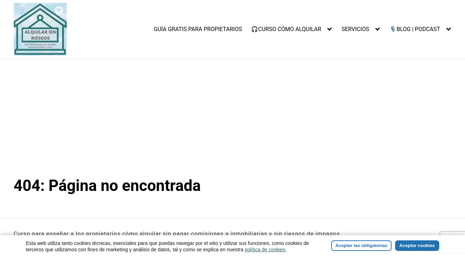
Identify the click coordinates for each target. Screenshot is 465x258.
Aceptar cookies (417, 245)
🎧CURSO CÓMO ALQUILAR (286, 29)
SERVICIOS (355, 29)
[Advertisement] (233, 123)
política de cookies (265, 249)
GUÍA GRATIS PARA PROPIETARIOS (198, 29)
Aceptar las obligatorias (361, 245)
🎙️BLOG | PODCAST (414, 29)
